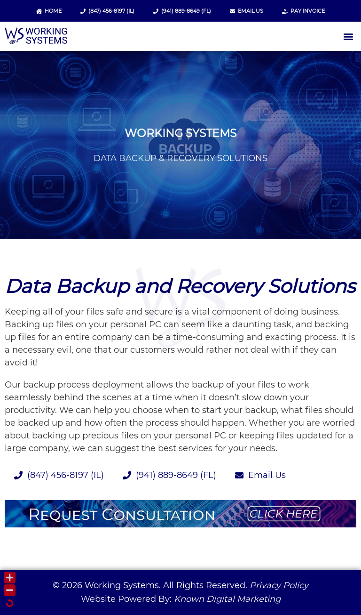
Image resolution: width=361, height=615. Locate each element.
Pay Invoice (303, 11)
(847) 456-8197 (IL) (107, 11)
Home (49, 11)
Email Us (246, 11)
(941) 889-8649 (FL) (182, 11)
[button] (348, 36)
